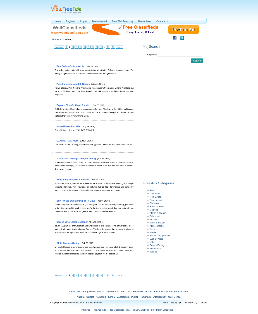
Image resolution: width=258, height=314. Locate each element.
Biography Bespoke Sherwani (73, 179)
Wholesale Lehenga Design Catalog (76, 158)
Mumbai (178, 291)
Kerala (111, 297)
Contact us (162, 21)
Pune (186, 291)
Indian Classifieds (140, 310)
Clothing (154, 210)
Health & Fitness (158, 206)
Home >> (57, 39)
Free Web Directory (122, 21)
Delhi (122, 291)
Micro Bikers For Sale (68, 126)
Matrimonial (155, 248)
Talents (153, 252)
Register (70, 21)
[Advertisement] (94, 56)
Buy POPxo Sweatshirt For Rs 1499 (76, 200)
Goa (129, 291)
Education (154, 216)
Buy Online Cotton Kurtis (70, 66)
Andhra (80, 297)
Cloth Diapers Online (68, 243)
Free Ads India (99, 310)
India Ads (85, 310)
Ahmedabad (75, 291)
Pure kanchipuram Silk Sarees (73, 84)
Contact (203, 302)
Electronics (155, 203)
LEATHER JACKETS (67, 140)
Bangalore (88, 291)
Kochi (149, 291)
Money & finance (158, 213)
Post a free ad (99, 21)
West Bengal (174, 297)
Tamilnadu (145, 297)
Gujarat (90, 297)
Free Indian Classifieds (162, 310)
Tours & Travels (157, 222)
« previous (59, 47)
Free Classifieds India (119, 310)
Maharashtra (123, 297)
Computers (155, 193)
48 (108, 47)
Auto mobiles (156, 200)
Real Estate (155, 197)
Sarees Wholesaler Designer (72, 222)
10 (101, 47)
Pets (152, 190)
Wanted (153, 232)
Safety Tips (176, 302)
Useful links (144, 21)
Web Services (156, 239)
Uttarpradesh (159, 297)
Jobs (152, 242)
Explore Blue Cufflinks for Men (73, 105)
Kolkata (158, 291)
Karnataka (101, 297)
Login (83, 21)
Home (57, 21)
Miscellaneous (157, 226)
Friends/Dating (157, 245)
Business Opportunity (160, 235)
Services (154, 229)
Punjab (134, 297)
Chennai (99, 291)
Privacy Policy (190, 302)
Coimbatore (112, 291)
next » (119, 47)
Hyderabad (138, 291)
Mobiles (153, 219)
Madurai (168, 291)
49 (113, 47)
